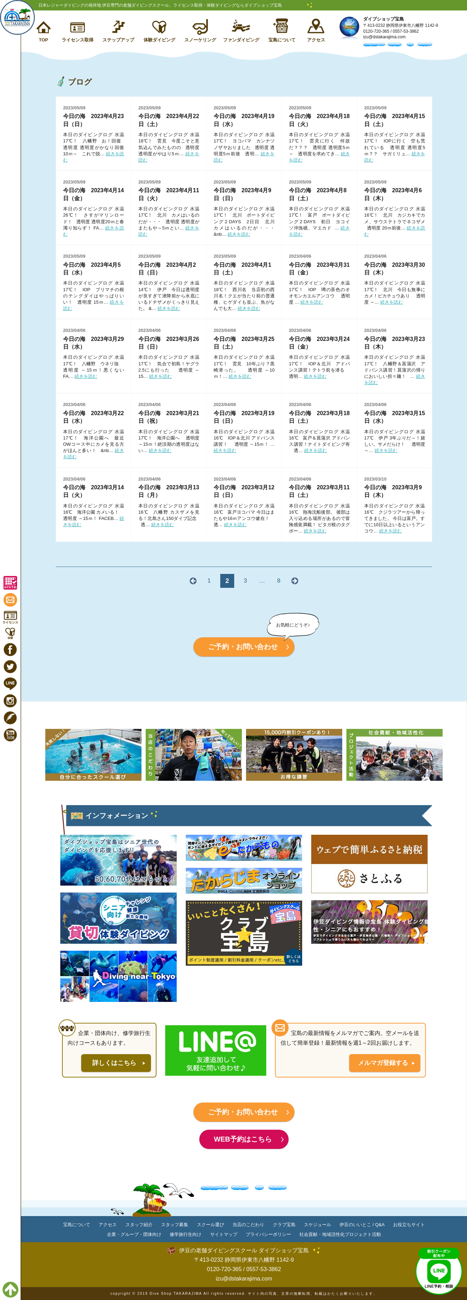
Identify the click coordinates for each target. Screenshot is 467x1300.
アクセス (316, 39)
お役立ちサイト (409, 1224)
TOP (43, 39)
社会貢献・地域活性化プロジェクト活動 (340, 1234)
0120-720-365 (376, 31)
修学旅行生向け (185, 1234)
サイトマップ (223, 1234)
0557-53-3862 (406, 31)
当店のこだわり (248, 1224)
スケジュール (317, 1224)
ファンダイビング (241, 39)
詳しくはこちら (114, 1062)
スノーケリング (200, 39)
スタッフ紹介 (139, 1224)
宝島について (282, 39)
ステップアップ (118, 39)
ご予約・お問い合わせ (243, 647)
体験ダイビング (159, 39)
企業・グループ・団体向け (134, 1234)
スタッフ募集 (174, 1224)
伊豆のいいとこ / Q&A (361, 1224)
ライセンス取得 (77, 39)
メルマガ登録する (383, 1062)
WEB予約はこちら (243, 1139)
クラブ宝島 (284, 1224)
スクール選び (210, 1224)
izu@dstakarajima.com (384, 36)
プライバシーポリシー (268, 1234)
